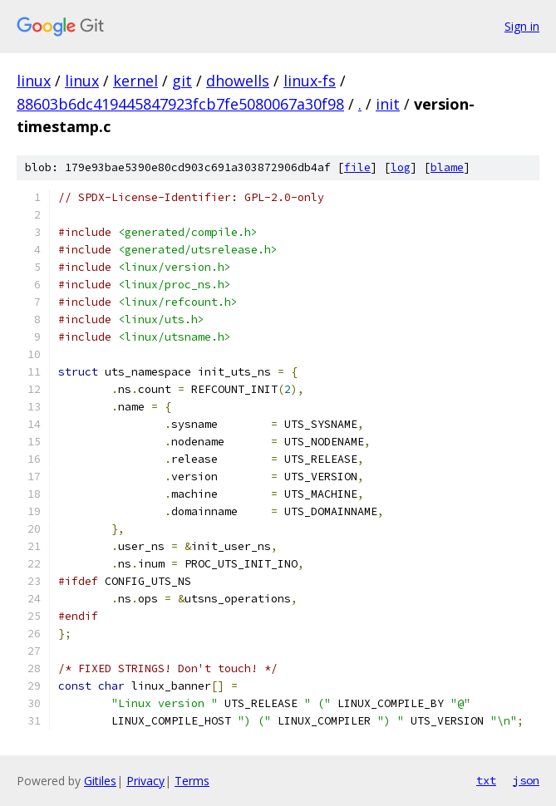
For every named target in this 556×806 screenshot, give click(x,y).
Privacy (145, 781)
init (388, 104)
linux (34, 81)
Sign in (521, 26)
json (526, 780)
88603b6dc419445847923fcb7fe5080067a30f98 (180, 104)
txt (486, 780)
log (401, 167)
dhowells (237, 81)
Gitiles (100, 781)
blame (447, 167)
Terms (192, 781)
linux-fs (309, 81)
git (182, 81)
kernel (135, 81)
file (357, 167)
